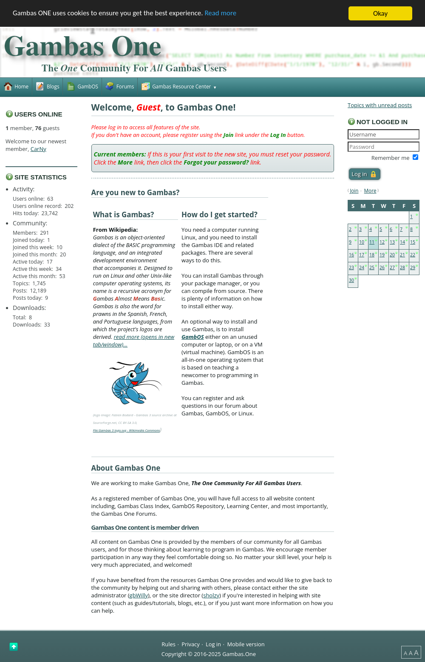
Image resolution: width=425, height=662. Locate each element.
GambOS (192, 337)
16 (351, 255)
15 (412, 242)
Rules (168, 644)
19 (382, 255)
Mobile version (245, 644)
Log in (213, 644)
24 (361, 267)
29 (412, 267)
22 (412, 255)
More (370, 190)
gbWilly (139, 595)
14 (402, 242)
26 (382, 267)
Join (354, 190)
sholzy (211, 595)
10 (361, 242)
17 (361, 255)
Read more (221, 13)
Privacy (190, 644)
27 (392, 267)
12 (382, 242)
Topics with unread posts (380, 105)
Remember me (390, 158)
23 (351, 267)
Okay (380, 13)
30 (351, 280)
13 (392, 242)
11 (371, 242)
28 (402, 267)
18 (371, 255)
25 (371, 267)
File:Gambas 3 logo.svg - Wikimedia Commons (126, 430)
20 (392, 255)
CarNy (38, 149)
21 (402, 255)
